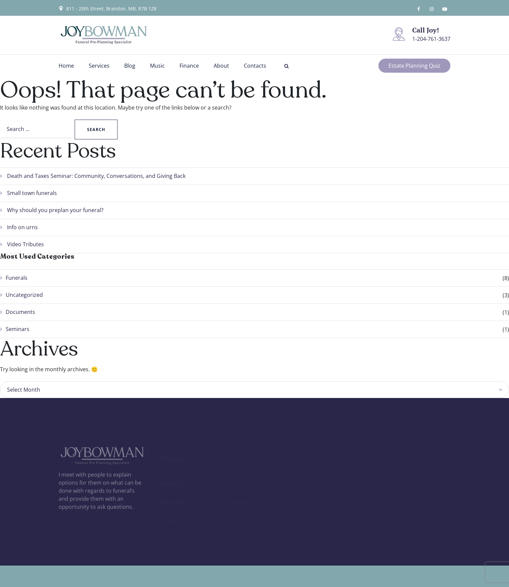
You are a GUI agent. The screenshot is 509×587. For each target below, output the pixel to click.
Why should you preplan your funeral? (55, 210)
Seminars (17, 329)
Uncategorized (24, 295)
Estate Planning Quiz (414, 65)
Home (66, 65)
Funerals (16, 277)
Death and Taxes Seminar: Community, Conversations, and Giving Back (96, 176)
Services (99, 65)
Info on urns (22, 227)
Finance (189, 65)
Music (157, 65)
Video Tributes (25, 244)
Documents (20, 312)
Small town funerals (32, 193)
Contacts (255, 65)
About (221, 65)
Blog (129, 65)
